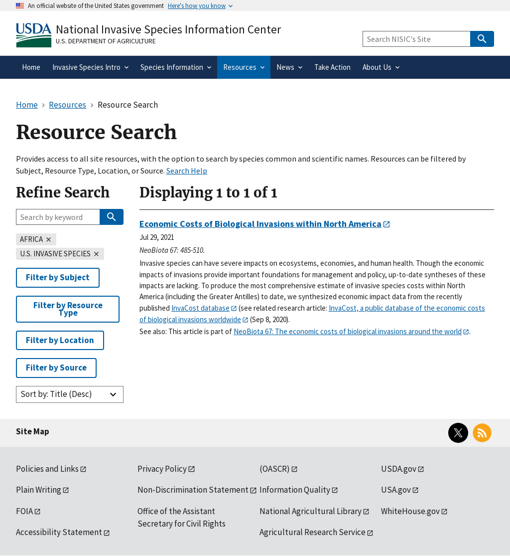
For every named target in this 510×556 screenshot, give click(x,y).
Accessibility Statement (59, 532)
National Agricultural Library (310, 511)
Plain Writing (38, 489)
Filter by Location (60, 340)
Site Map (32, 431)
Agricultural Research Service (312, 532)
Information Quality (294, 489)
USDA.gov (398, 468)
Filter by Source (56, 367)
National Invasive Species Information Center (168, 29)
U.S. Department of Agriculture (106, 40)
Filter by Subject (58, 277)
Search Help (186, 171)
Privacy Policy (162, 468)
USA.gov (396, 489)
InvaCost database (200, 308)
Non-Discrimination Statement (193, 489)
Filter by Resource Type (68, 309)
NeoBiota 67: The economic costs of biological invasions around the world (348, 331)
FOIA (24, 511)
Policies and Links (47, 468)
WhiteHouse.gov (410, 511)
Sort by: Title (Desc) (56, 393)
